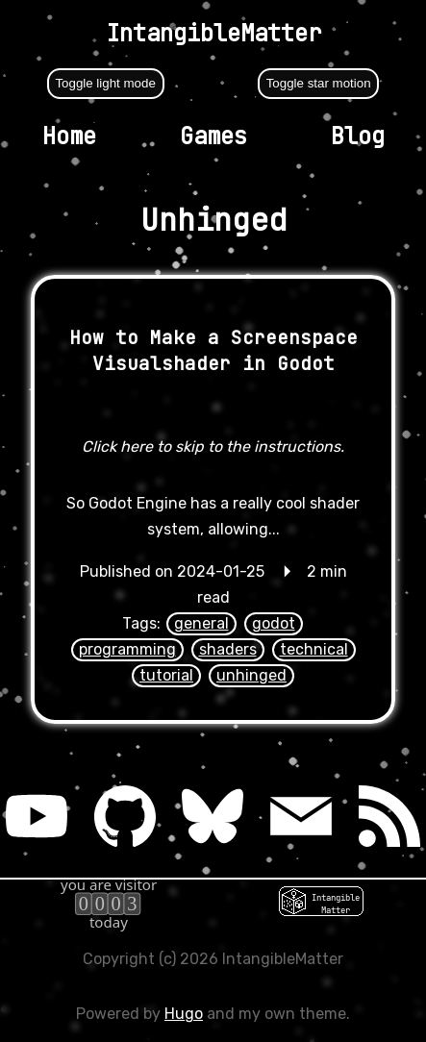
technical (314, 649)
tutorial (166, 675)
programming (127, 649)
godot (273, 623)
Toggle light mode (105, 83)
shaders (228, 649)
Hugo (183, 1014)
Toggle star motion (318, 83)
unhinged (251, 675)
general (201, 623)
